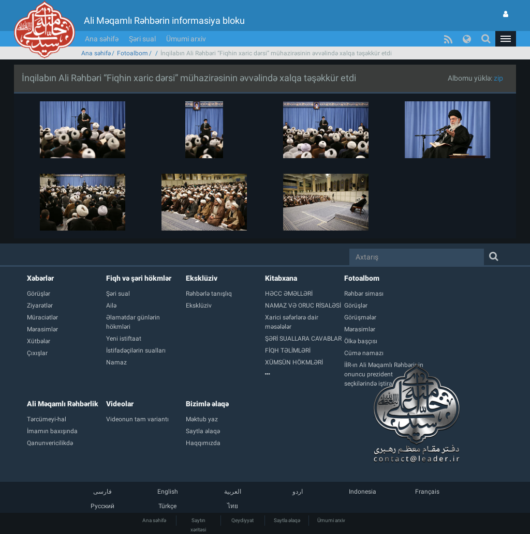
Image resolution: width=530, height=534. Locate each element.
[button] (505, 39)
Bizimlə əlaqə (207, 404)
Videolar (120, 404)
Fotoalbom (132, 53)
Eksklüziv (201, 278)
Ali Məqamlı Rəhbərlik (62, 404)
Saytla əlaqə (287, 520)
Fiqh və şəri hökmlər (138, 278)
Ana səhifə (102, 39)
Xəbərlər (40, 278)
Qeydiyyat (242, 520)
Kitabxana (281, 278)
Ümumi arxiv (186, 39)
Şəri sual (142, 39)
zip (498, 78)
